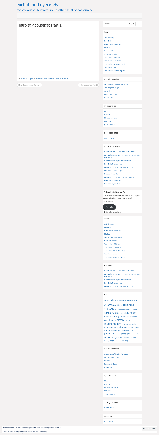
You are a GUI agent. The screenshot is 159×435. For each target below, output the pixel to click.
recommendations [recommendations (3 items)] (134, 334)
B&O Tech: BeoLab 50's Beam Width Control (119, 152)
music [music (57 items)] (107, 330)
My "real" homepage (111, 118)
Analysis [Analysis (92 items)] (109, 304)
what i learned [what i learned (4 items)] (118, 341)
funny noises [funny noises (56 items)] (120, 316)
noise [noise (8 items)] (132, 331)
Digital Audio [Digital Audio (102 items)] (111, 313)
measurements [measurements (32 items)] (111, 327)
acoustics (39, 79)
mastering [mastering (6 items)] (127, 324)
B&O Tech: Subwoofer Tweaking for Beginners (120, 167)
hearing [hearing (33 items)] (112, 320)
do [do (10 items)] (120, 313)
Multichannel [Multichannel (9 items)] (135, 327)
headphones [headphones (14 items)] (132, 317)
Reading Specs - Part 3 (112, 174)
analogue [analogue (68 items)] (132, 300)
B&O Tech (107, 41)
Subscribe (109, 207)
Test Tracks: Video (110, 67)
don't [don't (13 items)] (123, 313)
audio (44, 79)
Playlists (107, 47)
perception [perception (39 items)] (109, 333)
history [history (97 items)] (120, 320)
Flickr (106, 111)
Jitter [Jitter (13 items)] (126, 320)
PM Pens (107, 121)
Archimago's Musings (111, 88)
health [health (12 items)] (106, 320)
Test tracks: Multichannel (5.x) (114, 64)
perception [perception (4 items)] (118, 334)
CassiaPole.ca (109, 138)
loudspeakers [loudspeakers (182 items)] (112, 323)
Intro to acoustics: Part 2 (89, 85)
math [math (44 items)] (133, 324)
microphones (50, 79)
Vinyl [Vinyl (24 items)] (112, 341)
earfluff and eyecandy (38, 4)
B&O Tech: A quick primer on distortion (117, 161)
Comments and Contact (112, 44)
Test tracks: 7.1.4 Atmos (112, 61)
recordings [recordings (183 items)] (110, 337)
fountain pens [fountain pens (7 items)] (108, 317)
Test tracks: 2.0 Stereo (112, 57)
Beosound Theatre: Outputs (113, 170)
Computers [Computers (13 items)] (132, 309)
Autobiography (109, 37)
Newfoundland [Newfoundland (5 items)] (126, 331)
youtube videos (109, 124)
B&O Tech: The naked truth (113, 164)
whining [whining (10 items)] (125, 341)
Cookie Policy (43, 431)
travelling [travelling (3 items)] (106, 341)
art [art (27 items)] (115, 305)
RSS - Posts (108, 421)
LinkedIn (107, 114)
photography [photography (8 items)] (125, 334)
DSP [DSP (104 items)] (128, 313)
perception (58, 79)
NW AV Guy (108, 98)
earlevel (107, 91)
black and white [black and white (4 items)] (118, 309)
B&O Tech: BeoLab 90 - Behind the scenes (119, 177)
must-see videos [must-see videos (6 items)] (116, 331)
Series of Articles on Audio (113, 51)
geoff (31, 79)
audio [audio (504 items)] (121, 304)
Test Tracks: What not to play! (114, 71)
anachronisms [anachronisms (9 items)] (122, 301)
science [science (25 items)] (121, 337)
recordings (65, 79)
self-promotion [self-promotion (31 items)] (131, 337)
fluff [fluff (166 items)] (133, 312)
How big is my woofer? (112, 184)
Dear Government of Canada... (29, 85)
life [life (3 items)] (129, 320)
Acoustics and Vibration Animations (116, 84)
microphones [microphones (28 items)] (124, 327)
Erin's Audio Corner (111, 94)
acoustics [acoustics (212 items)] (110, 300)
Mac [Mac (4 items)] (122, 324)
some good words (110, 54)
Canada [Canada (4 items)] (125, 309)
